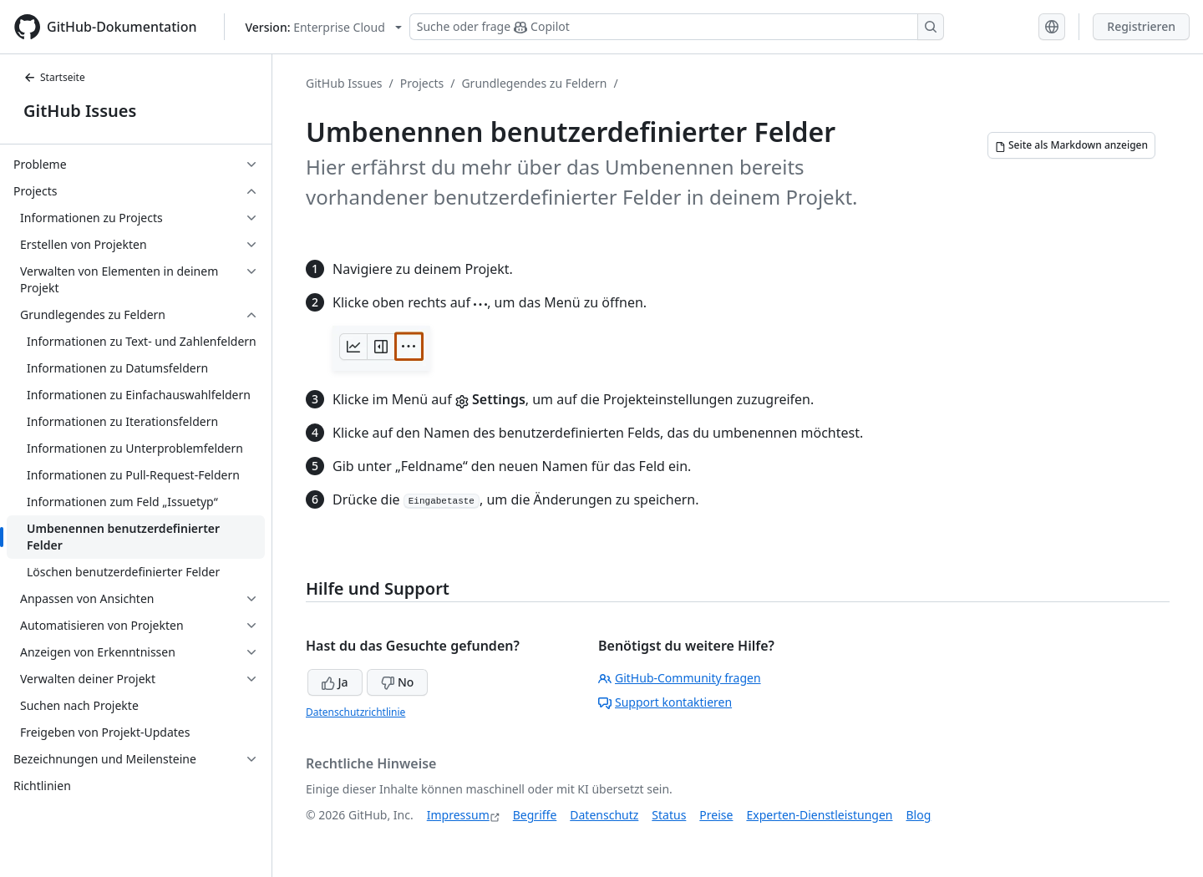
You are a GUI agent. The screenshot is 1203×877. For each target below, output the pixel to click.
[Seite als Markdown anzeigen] (1071, 145)
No (397, 682)
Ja (335, 682)
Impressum (458, 815)
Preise (716, 815)
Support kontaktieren (665, 702)
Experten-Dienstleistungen (819, 815)
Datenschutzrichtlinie (355, 712)
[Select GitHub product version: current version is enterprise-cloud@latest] (323, 27)
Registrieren (1141, 26)
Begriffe (535, 815)
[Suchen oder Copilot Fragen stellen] (676, 26)
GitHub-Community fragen (679, 678)
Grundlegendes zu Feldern (534, 83)
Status (669, 815)
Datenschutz (604, 815)
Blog (918, 815)
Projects (422, 83)
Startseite (54, 77)
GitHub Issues (79, 110)
